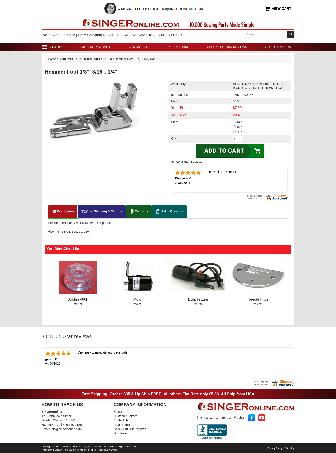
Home (52, 59)
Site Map (289, 448)
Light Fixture (198, 299)
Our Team (120, 433)
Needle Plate (258, 299)
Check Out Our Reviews (227, 47)
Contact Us (138, 47)
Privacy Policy (274, 448)
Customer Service (95, 47)
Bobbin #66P (77, 299)
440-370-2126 (72, 424)
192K (108, 59)
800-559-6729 (51, 424)
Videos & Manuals (279, 47)
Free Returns (177, 47)
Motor (138, 299)
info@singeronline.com (66, 429)
